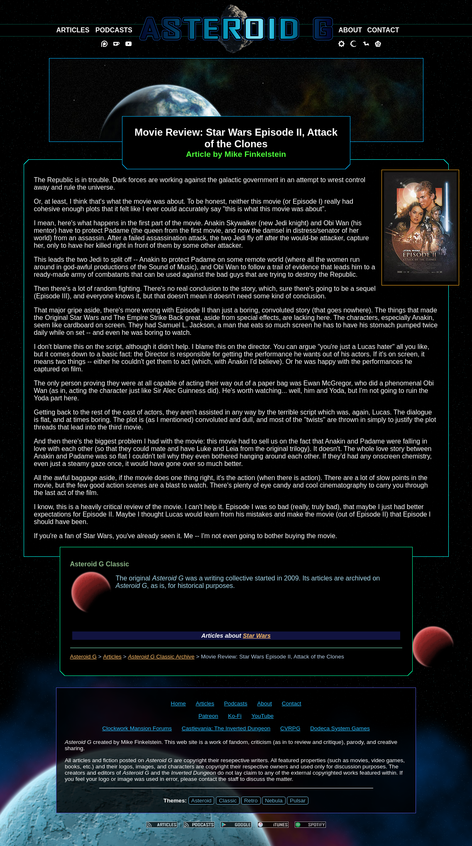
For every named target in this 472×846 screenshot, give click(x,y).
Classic (228, 800)
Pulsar (298, 800)
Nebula (273, 800)
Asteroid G (83, 656)
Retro (251, 800)
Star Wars (257, 635)
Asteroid (201, 800)
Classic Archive (161, 656)
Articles (112, 656)
